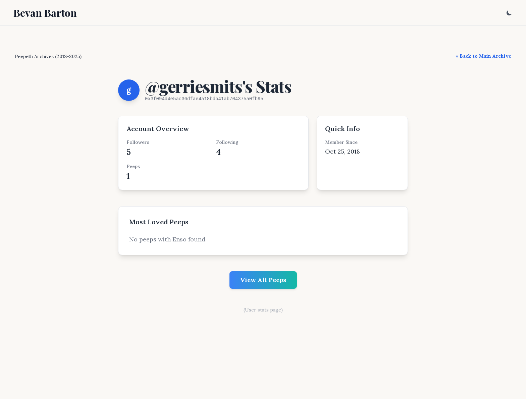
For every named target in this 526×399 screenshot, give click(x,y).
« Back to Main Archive (483, 56)
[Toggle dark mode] (509, 12)
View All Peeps (263, 280)
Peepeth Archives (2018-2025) (48, 56)
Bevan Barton (45, 12)
